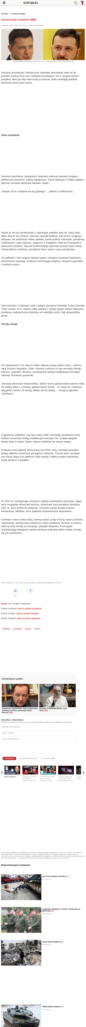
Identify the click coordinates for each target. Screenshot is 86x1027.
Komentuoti (9, 758)
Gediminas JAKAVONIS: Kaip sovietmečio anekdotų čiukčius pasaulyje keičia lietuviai (20, 710)
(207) (66, 876)
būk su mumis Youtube (27, 613)
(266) (52, 911)
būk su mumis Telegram (28, 618)
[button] (78, 691)
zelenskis (17, 629)
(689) (33, 19)
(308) (11, 712)
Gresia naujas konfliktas (51, 942)
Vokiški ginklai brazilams (51, 1006)
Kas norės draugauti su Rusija (53, 876)
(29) (62, 942)
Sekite (4, 603)
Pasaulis (4, 14)
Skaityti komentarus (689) (28, 758)
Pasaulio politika (18, 14)
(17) (62, 1006)
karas (37, 629)
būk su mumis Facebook (29, 608)
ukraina (6, 629)
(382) (46, 710)
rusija (28, 629)
